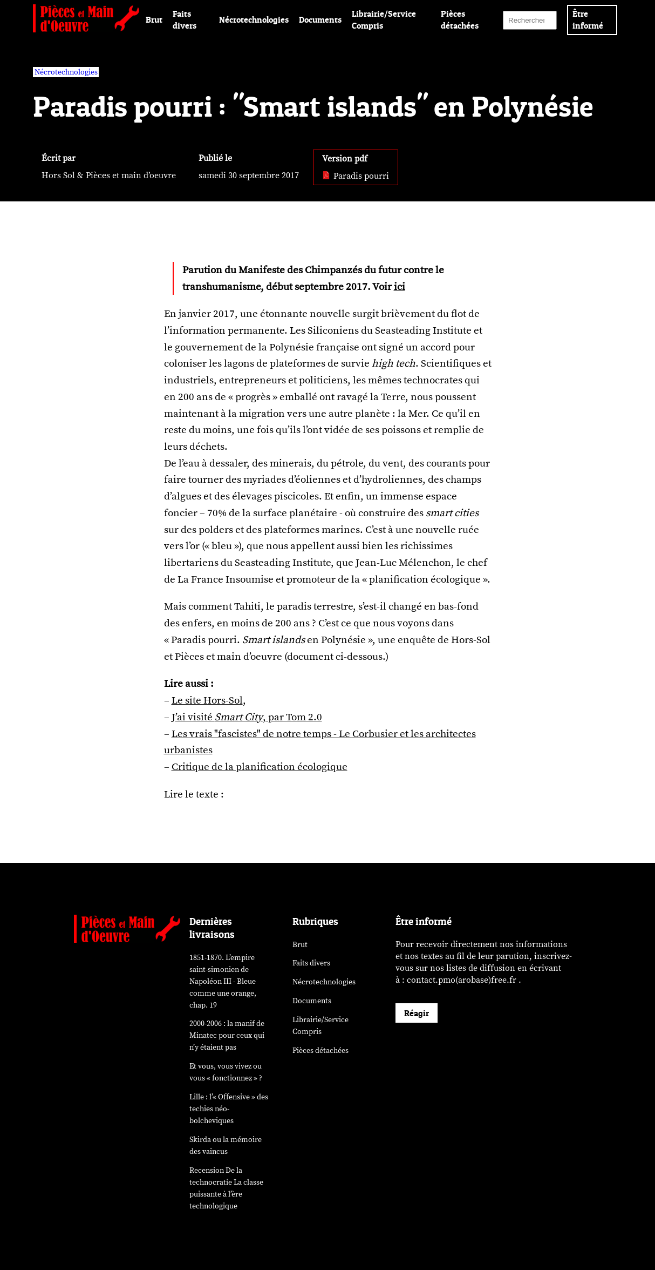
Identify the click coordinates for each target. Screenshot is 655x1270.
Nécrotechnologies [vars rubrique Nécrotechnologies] (66, 72)
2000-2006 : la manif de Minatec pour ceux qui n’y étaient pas (226, 1035)
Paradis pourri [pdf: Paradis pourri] (355, 176)
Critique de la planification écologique (259, 767)
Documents (320, 19)
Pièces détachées (320, 1050)
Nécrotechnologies (254, 19)
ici (399, 287)
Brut (154, 19)
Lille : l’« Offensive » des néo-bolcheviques (228, 1109)
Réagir (416, 1013)
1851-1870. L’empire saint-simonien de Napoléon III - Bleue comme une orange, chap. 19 (222, 981)
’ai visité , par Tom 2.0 (248, 717)
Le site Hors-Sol (207, 700)
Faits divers (311, 963)
